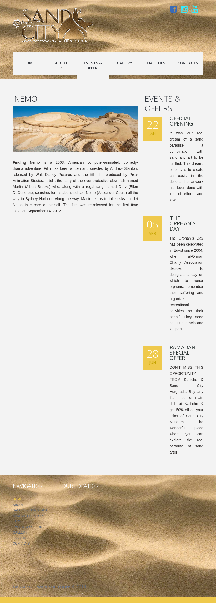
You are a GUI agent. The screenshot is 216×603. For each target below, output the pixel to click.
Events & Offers (93, 65)
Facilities (156, 63)
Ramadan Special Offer (182, 352)
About (61, 64)
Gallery (124, 63)
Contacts (188, 63)
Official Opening (181, 121)
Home (29, 63)
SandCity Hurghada (30, 510)
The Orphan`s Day (183, 223)
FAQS (17, 521)
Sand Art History (28, 516)
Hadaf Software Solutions (42, 586)
